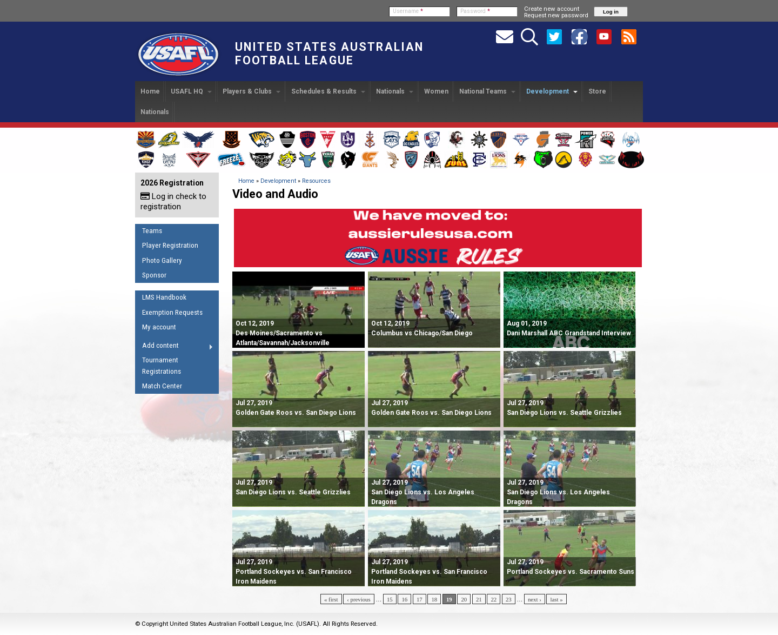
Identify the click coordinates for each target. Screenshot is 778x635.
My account (159, 327)
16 (404, 599)
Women (436, 91)
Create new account (551, 8)
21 (479, 599)
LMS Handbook (164, 297)
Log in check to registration (173, 201)
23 (509, 599)
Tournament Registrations (161, 365)
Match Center (162, 386)
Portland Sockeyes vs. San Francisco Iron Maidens (294, 571)
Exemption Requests (172, 312)
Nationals (394, 91)
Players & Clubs (251, 91)
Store (597, 91)
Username (408, 11)
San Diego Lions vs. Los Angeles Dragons (422, 492)
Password (475, 11)
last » (556, 599)
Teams (152, 231)
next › (534, 599)
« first (331, 599)
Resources (316, 180)
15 (390, 599)
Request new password (556, 15)
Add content (174, 347)
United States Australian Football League (329, 53)
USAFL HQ (191, 91)
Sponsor (154, 275)
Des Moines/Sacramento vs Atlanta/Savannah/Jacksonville (283, 333)
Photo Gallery (162, 260)
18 (434, 599)
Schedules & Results (328, 91)
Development (552, 91)
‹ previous (358, 599)
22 (494, 599)
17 (419, 599)
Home (150, 91)
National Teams (487, 91)
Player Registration (170, 245)
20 (464, 599)
